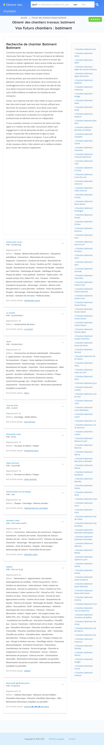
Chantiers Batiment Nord (83, 493)
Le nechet (28, 329)
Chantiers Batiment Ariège (83, 95)
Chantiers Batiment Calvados (83, 135)
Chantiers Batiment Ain (85, 49)
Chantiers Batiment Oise (85, 499)
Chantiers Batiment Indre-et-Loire (83, 371)
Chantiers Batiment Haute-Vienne (83, 324)
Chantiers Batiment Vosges (83, 660)
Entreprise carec (31, 450)
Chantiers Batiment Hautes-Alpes (83, 330)
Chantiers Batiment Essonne (83, 229)
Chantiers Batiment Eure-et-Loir (83, 243)
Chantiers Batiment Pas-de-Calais (85, 517)
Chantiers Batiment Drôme (83, 223)
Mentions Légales (56, 739)
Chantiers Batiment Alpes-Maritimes (83, 74)
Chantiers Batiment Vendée (83, 647)
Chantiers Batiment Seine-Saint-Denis (83, 591)
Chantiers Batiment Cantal (83, 142)
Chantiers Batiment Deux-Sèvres (83, 202)
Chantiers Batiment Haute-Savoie (83, 317)
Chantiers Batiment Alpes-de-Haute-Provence (85, 68)
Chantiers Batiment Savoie (83, 571)
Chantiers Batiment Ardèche (83, 81)
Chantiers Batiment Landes (83, 388)
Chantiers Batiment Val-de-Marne (85, 629)
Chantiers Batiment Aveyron (83, 115)
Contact (72, 739)
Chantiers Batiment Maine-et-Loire (83, 439)
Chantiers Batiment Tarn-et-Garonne (83, 609)
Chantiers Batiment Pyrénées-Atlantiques (83, 531)
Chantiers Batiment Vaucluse (83, 640)
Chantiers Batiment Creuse (83, 196)
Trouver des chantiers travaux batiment (49, 17)
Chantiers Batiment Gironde (83, 270)
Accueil (24, 17)
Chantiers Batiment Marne (83, 453)
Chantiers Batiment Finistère (83, 249)
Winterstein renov (32, 300)
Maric (26, 393)
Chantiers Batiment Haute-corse (83, 283)
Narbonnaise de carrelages (36, 508)
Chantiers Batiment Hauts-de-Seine (83, 344)
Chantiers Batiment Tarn (85, 604)
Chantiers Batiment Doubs (83, 216)
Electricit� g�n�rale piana (36, 706)
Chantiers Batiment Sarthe (83, 565)
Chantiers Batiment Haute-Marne (83, 303)
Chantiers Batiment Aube (83, 101)
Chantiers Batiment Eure (83, 236)
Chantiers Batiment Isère (83, 377)
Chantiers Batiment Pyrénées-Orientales (83, 538)
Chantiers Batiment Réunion (83, 544)
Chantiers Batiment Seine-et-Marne (83, 578)
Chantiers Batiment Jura (85, 383)
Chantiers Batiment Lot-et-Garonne (85, 426)
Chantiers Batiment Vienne (83, 653)
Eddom (27, 670)
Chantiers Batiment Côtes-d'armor (83, 189)
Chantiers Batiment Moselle (83, 480)
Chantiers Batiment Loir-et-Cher (85, 395)
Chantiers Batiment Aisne (83, 54)
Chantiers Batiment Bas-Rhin (85, 122)
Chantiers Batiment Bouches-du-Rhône (83, 128)
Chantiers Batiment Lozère (83, 433)
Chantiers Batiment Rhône (83, 551)
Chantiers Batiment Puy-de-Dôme (85, 524)
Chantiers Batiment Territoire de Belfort (83, 616)
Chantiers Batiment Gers (83, 263)
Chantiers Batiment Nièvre (83, 486)
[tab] (35, 243)
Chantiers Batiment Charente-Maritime (83, 155)
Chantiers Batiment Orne (83, 504)
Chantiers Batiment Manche (83, 446)
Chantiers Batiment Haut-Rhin (83, 276)
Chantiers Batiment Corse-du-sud (83, 175)
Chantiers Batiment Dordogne (83, 209)
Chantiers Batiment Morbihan (83, 473)
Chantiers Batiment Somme (83, 598)
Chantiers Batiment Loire (83, 402)
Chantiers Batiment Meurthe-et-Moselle (83, 460)
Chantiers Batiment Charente (83, 148)
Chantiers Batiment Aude (83, 108)
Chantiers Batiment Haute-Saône (83, 310)
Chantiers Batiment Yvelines (83, 674)
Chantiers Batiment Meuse (83, 466)
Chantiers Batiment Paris (83, 511)
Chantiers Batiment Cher (83, 162)
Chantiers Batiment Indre (83, 364)
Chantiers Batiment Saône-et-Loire (83, 558)
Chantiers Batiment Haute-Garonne (83, 290)
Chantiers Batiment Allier (83, 61)
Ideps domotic (30, 479)
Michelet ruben (31, 554)
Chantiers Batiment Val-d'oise (85, 622)
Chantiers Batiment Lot (85, 421)
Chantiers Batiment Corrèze (83, 169)
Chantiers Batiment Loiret (83, 415)
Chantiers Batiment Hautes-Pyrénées (83, 337)
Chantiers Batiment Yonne (83, 667)
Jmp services (29, 422)
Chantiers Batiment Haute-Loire (83, 297)
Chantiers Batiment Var (85, 635)
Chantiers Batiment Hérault (83, 350)
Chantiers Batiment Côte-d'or (83, 182)
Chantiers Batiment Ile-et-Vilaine (85, 357)
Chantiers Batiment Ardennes (83, 88)
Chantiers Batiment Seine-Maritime (83, 585)
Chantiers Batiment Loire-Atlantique (83, 408)
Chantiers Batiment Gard (83, 256)
